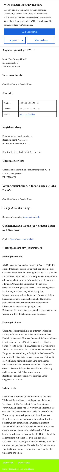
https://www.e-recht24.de (22, 239)
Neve (4, 469)
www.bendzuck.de (31, 217)
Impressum (8, 462)
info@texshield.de (27, 114)
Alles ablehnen (41, 40)
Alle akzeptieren (29, 32)
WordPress (29, 469)
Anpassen (13, 40)
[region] (29, 23)
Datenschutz (24, 462)
